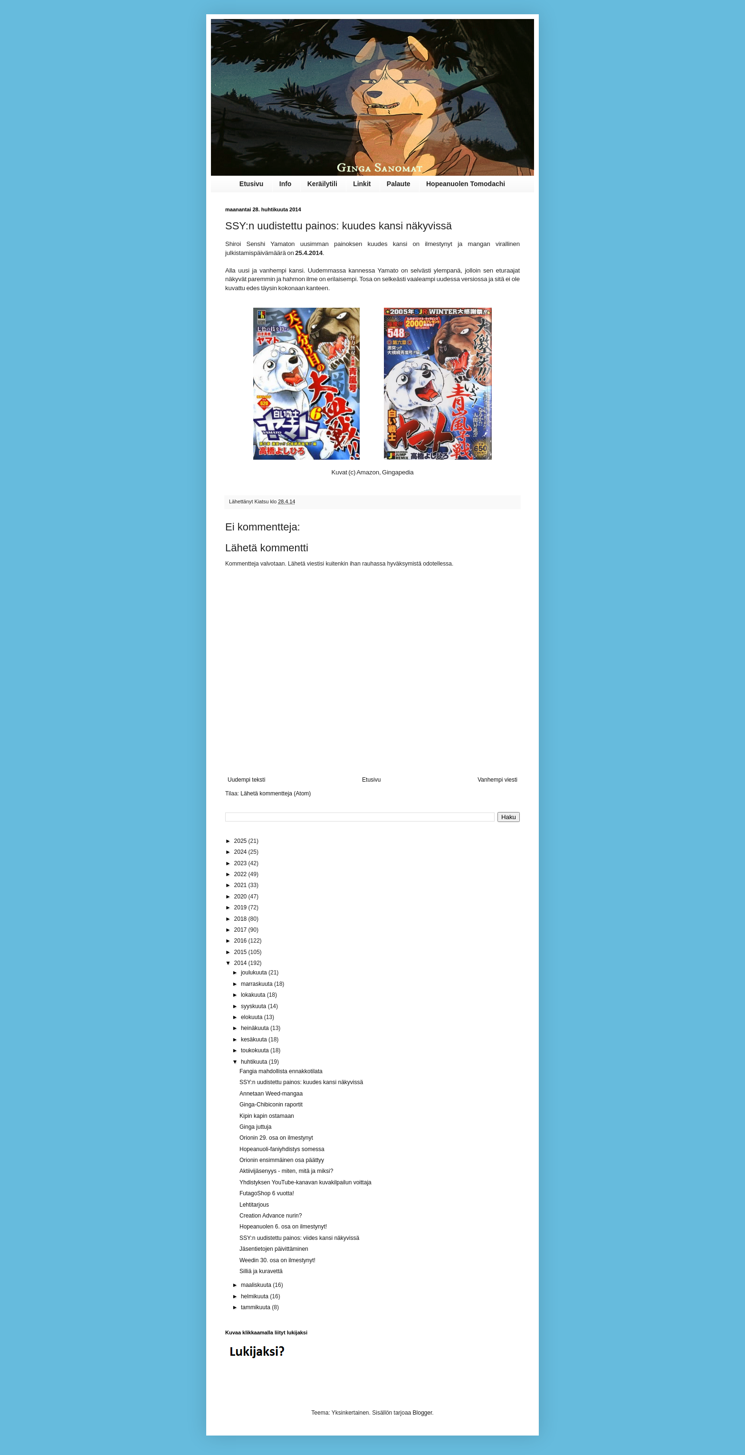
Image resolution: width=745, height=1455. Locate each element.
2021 (241, 885)
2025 (241, 841)
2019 (241, 907)
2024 (241, 852)
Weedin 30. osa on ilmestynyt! (277, 1260)
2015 (241, 952)
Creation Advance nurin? (270, 1215)
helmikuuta (255, 1296)
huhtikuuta (255, 1061)
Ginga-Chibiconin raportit (271, 1104)
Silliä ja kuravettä (261, 1271)
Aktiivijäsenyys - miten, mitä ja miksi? (286, 1171)
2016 (241, 940)
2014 (241, 963)
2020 (241, 896)
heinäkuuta (255, 1028)
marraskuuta (257, 984)
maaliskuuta (257, 1285)
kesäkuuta (254, 1039)
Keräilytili (322, 184)
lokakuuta (254, 995)
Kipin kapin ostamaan (266, 1116)
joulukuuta (254, 972)
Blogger (422, 1412)
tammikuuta (256, 1307)
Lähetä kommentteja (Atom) (275, 793)
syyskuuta (254, 1006)
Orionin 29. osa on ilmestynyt (276, 1137)
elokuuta (252, 1017)
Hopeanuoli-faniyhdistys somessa (282, 1149)
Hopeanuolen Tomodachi (465, 184)
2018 (241, 919)
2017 (241, 929)
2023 (241, 863)
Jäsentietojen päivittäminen (273, 1249)
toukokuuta (255, 1050)
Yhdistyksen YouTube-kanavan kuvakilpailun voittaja (305, 1182)
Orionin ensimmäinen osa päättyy (281, 1160)
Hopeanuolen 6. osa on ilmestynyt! (283, 1226)
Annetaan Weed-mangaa (271, 1093)
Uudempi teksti (246, 779)
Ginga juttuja (255, 1127)
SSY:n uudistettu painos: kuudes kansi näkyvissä (301, 1082)
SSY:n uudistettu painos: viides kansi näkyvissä (299, 1238)
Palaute (399, 184)
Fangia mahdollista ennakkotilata (281, 1071)
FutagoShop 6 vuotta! (266, 1193)
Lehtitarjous (254, 1204)
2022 (241, 874)
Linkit (362, 184)
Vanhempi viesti (497, 779)
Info (285, 184)
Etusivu (251, 184)
